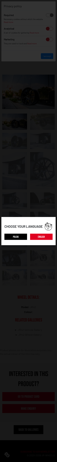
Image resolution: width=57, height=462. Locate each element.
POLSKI (16, 237)
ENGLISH (41, 237)
